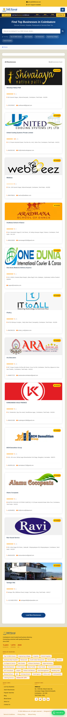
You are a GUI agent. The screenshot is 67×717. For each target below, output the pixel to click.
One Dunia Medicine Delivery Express (19, 267)
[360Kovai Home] (10, 9)
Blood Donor (7, 698)
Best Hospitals (28, 36)
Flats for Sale (51, 660)
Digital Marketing (48, 663)
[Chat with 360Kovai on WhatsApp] (58, 713)
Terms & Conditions (9, 714)
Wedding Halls (55, 670)
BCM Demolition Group (14, 447)
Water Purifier (32, 667)
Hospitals (36, 656)
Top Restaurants (39, 36)
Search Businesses (9, 689)
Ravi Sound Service (13, 537)
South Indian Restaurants (37, 660)
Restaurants (24, 660)
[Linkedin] (48, 699)
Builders (59, 660)
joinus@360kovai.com (34, 2)
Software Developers (34, 663)
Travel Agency (37, 674)
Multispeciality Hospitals (11, 660)
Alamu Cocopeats (12, 492)
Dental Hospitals (7, 40)
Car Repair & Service (10, 663)
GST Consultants (8, 670)
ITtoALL (9, 312)
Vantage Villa (11, 582)
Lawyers (18, 670)
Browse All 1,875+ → (22, 677)
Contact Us (7, 704)
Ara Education (11, 357)
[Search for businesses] (31, 31)
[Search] (62, 31)
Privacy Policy (21, 714)
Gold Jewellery (57, 674)
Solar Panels (41, 667)
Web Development (9, 667)
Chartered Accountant (54, 667)
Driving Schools (25, 674)
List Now (60, 15)
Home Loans (47, 674)
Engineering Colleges (52, 36)
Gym (17, 674)
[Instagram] (44, 699)
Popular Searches (9, 692)
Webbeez (10, 177)
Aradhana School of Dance (15, 222)
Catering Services (9, 677)
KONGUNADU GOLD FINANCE (17, 402)
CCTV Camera (21, 667)
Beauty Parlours (8, 674)
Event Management (43, 670)
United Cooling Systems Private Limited (20, 132)
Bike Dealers (21, 663)
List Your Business (9, 687)
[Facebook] (36, 699)
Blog (5, 695)
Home (5, 47)
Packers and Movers (29, 670)
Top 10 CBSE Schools (16, 36)
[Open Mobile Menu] (62, 10)
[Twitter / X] (40, 699)
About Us (6, 701)
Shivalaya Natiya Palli (14, 87)
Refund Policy (32, 714)
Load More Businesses (33, 615)
